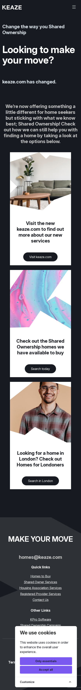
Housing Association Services (40, 588)
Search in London (40, 481)
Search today (40, 369)
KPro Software (40, 619)
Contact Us (41, 600)
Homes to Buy (40, 576)
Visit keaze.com (40, 257)
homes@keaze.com (40, 557)
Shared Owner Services (40, 582)
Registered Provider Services (40, 594)
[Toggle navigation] (74, 7)
